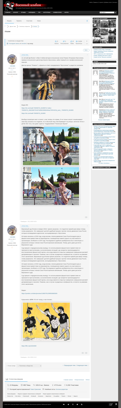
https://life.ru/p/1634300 (29, 346)
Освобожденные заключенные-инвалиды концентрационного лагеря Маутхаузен (104, 131)
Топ (39, 12)
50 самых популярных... (104, 163)
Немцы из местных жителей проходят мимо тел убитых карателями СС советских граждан (104, 127)
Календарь (32, 12)
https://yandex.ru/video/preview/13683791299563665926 (39, 293)
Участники (29, 21)
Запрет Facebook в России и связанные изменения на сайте (103, 52)
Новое (39, 21)
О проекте (101, 2)
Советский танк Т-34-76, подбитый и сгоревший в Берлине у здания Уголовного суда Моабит (107, 101)
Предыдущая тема (69, 365)
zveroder (23, 43)
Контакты (115, 2)
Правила (95, 2)
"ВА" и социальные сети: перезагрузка (103, 53)
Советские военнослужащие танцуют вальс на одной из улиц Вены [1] (104, 137)
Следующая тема (82, 365)
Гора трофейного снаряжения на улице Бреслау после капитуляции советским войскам (103, 154)
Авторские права (24, 404)
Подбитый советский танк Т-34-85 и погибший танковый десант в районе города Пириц (107, 94)
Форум (66, 12)
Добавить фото (108, 2)
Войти (91, 2)
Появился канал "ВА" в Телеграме (102, 49)
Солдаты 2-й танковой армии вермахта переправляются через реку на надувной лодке (104, 158)
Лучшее (23, 12)
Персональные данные (35, 404)
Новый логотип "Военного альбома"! (103, 57)
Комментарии (57, 12)
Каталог (15, 12)
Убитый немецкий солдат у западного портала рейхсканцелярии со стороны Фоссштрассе (103, 150)
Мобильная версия (46, 404)
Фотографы (46, 12)
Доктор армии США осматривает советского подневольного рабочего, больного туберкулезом (105, 134)
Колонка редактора (62, 389)
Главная (7, 12)
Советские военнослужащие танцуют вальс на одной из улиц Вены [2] (104, 140)
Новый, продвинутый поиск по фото (102, 55)
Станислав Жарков (14, 404)
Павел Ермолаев (35, 389)
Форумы (9, 21)
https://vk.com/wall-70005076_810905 (33, 113)
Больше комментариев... (104, 119)
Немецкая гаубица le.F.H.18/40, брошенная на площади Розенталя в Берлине (106, 72)
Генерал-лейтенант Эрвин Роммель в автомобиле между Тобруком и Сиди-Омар (107, 111)
